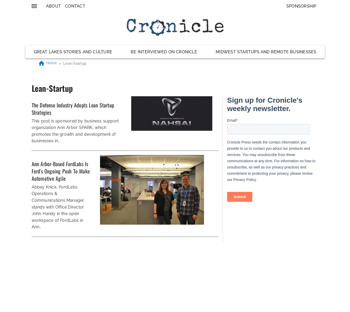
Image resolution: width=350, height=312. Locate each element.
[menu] (34, 6)
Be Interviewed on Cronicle (164, 51)
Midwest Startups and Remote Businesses (266, 51)
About (53, 6)
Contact (75, 6)
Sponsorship (301, 6)
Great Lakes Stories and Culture (73, 51)
